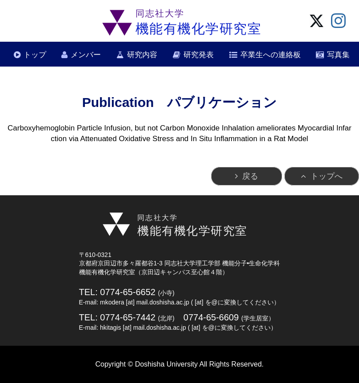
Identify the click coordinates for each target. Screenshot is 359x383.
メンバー (86, 55)
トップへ (327, 176)
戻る (250, 176)
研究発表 (198, 55)
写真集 (338, 55)
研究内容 (142, 55)
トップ (35, 55)
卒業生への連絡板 (270, 55)
